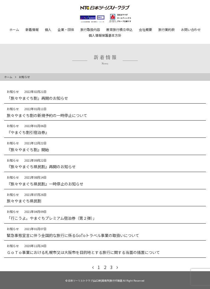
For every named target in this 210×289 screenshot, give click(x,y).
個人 (48, 29)
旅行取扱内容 (90, 29)
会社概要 (145, 29)
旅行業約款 (166, 29)
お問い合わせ (191, 29)
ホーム (14, 29)
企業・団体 (66, 29)
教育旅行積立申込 (119, 29)
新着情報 (32, 29)
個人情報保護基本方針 (105, 35)
